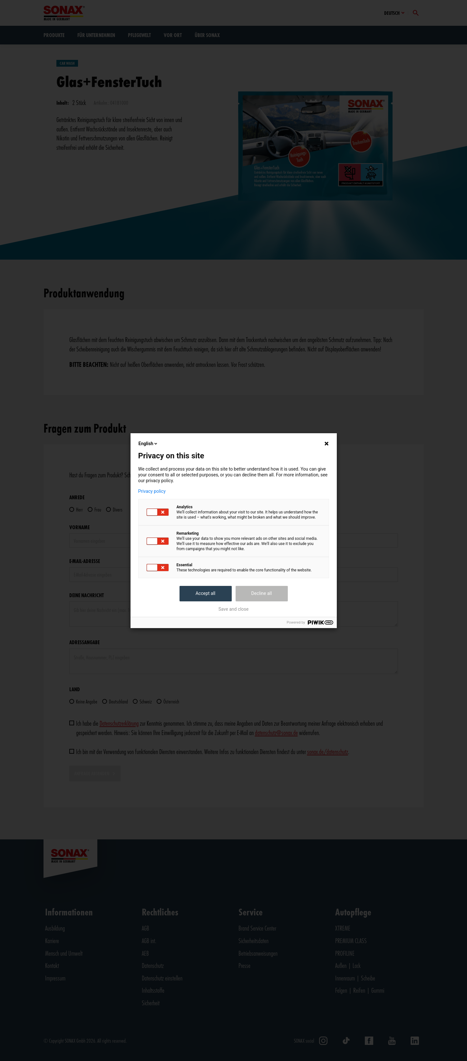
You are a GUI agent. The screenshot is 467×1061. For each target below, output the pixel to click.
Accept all (206, 593)
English (149, 443)
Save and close (234, 609)
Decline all (261, 593)
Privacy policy (152, 491)
